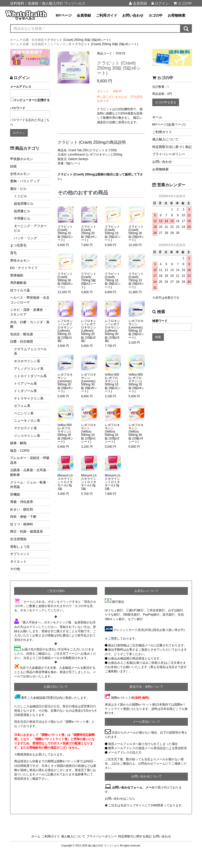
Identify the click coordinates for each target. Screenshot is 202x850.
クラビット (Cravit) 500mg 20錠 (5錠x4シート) (136, 233)
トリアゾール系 (25, 383)
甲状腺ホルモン (21, 159)
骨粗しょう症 (20, 547)
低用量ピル (22, 211)
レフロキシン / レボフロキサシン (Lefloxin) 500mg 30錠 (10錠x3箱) (112, 331)
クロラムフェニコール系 (30, 351)
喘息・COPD (20, 450)
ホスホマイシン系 (27, 361)
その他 (15, 569)
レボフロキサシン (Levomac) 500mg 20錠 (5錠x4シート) (65, 383)
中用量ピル (22, 218)
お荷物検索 (176, 15)
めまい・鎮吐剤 (21, 509)
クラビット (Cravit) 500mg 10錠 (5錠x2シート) (113, 233)
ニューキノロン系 (27, 420)
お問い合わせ (132, 15)
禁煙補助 (16, 275)
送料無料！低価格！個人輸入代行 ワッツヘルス (47, 3)
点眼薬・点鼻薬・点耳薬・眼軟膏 (29, 472)
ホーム (157, 117)
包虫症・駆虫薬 (21, 334)
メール (150, 787)
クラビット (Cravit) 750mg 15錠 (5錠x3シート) (136, 280)
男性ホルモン (20, 260)
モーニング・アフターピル (30, 228)
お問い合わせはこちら (120, 798)
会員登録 (138, 3)
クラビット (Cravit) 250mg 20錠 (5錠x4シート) (89, 233)
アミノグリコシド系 (28, 369)
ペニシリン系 (24, 413)
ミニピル (20, 196)
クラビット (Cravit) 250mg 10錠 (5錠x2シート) (65, 233)
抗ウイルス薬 (20, 290)
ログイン (160, 3)
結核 (13, 166)
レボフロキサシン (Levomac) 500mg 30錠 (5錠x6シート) (89, 383)
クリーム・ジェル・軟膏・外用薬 (29, 484)
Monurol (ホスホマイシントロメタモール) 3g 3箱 (113, 482)
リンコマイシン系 (27, 436)
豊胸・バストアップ (25, 181)
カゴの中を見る (165, 102)
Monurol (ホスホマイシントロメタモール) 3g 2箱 (89, 482)
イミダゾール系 (25, 391)
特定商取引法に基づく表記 (172, 147)
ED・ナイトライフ (24, 268)
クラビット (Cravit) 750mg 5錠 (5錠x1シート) (88, 280)
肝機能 (15, 494)
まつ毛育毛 (18, 245)
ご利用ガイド (106, 15)
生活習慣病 (18, 539)
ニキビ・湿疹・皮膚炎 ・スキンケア (28, 312)
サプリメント (20, 554)
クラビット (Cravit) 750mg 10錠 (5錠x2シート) (113, 280)
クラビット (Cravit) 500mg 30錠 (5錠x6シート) (65, 280)
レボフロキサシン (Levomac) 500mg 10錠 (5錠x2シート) (136, 329)
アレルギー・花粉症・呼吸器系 (29, 460)
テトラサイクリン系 (28, 398)
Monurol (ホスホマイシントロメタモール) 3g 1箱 (65, 482)
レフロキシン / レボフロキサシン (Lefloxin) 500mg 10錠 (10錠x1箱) (65, 331)
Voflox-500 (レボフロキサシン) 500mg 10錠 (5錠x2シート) (113, 383)
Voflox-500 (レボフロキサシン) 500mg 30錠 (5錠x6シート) (65, 433)
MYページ (64, 15)
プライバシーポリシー (168, 154)
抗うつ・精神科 (21, 524)
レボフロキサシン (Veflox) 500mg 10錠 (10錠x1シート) (88, 433)
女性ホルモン (20, 174)
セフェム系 (22, 406)
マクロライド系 (25, 428)
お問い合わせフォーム (127, 787)
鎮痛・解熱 (18, 443)
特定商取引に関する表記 (135, 836)
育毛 (13, 253)
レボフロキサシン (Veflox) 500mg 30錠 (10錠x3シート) (136, 433)
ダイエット (18, 561)
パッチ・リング (25, 238)
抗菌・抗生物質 (21, 341)
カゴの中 (182, 3)
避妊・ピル (18, 189)
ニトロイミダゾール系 (30, 376)
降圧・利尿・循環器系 (26, 531)
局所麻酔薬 (18, 283)
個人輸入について (165, 139)
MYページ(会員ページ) (169, 124)
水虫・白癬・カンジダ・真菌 (29, 324)
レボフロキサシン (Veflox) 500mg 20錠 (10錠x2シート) (112, 433)
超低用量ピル (24, 203)
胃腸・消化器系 (21, 502)
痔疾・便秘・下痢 (23, 517)
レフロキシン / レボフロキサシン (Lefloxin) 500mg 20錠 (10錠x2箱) (88, 331)
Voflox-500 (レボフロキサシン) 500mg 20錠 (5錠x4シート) (136, 383)
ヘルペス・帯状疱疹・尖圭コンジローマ (29, 300)
